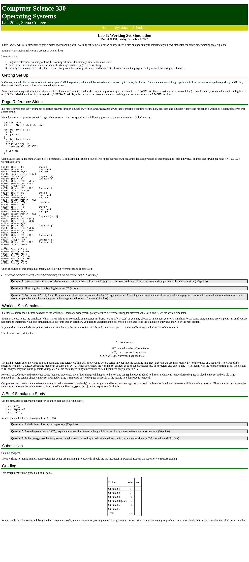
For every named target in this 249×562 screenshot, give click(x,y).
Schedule (139, 28)
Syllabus (121, 28)
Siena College (33, 22)
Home (105, 28)
